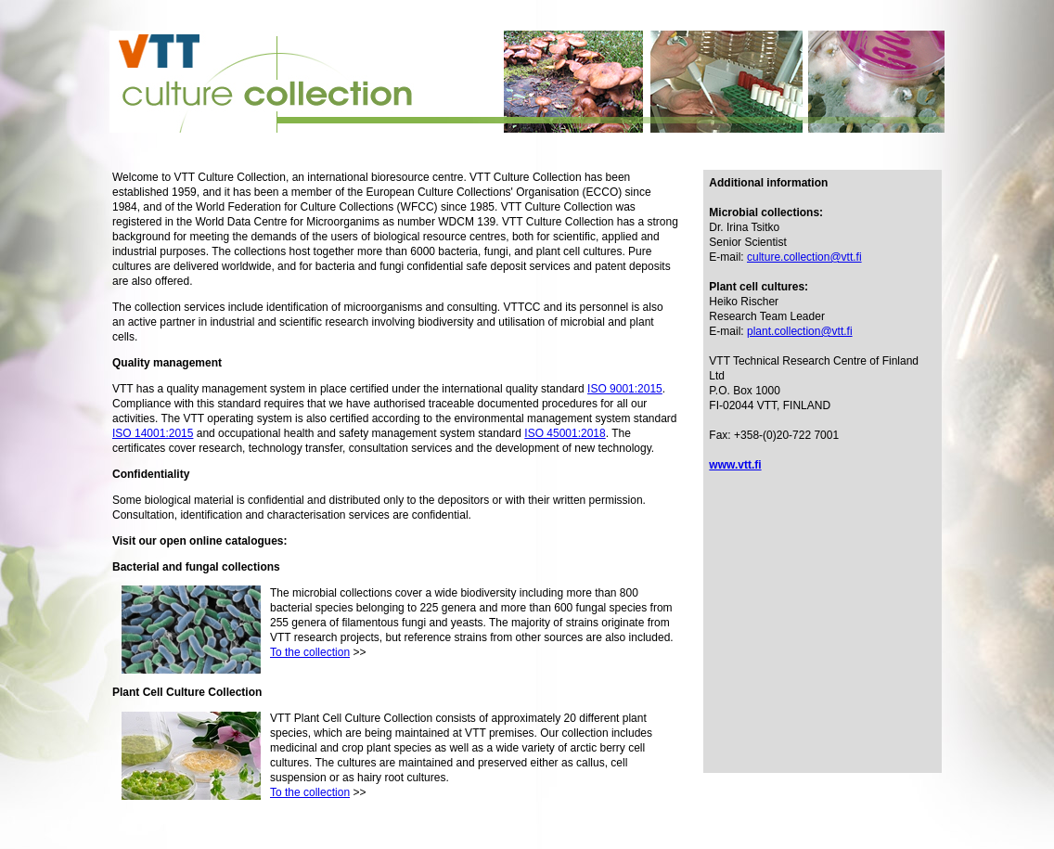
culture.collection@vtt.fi (804, 257)
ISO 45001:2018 (564, 433)
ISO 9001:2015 (624, 388)
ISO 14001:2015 (152, 433)
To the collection (310, 652)
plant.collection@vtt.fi (800, 331)
